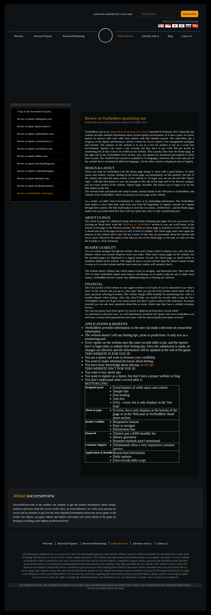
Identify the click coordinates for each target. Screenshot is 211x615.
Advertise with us (150, 36)
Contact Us (186, 36)
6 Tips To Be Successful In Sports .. (34, 111)
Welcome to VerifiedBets (136, 224)
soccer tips (147, 365)
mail (185, 573)
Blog (170, 36)
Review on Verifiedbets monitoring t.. (35, 193)
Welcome (18, 36)
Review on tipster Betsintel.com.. (33, 178)
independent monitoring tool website (129, 131)
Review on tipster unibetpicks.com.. (35, 119)
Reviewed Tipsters (43, 36)
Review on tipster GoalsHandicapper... (36, 171)
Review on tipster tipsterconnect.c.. (34, 126)
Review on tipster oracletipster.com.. (35, 148)
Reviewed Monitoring (74, 36)
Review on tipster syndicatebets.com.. (36, 133)
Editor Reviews (125, 36)
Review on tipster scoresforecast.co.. (35, 141)
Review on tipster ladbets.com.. (32, 156)
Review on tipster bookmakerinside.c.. (36, 185)
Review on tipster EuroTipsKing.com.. (36, 163)
